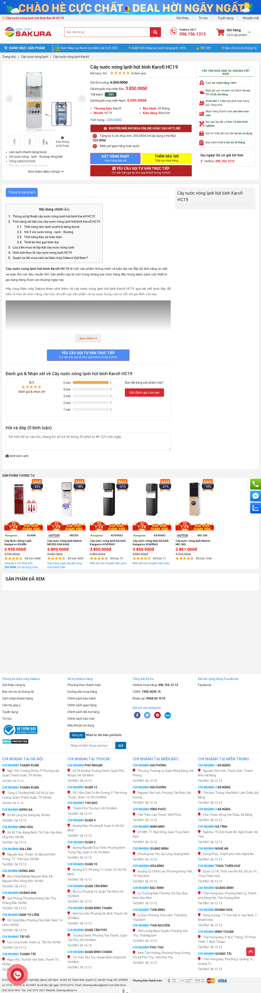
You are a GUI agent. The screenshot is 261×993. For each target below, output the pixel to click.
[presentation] (9, 99)
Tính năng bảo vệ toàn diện (43, 237)
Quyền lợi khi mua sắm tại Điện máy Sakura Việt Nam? (50, 258)
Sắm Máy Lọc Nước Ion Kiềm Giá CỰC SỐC (89, 48)
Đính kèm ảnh (17, 456)
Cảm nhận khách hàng (17, 698)
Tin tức (203, 18)
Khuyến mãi (251, 18)
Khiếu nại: (149, 698)
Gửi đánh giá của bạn (144, 393)
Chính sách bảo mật (81, 718)
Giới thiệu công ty (13, 685)
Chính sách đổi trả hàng (83, 712)
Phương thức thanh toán (84, 685)
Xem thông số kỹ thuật (62, 142)
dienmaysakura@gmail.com (98, 985)
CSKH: (147, 691)
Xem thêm (88, 338)
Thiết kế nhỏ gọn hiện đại (42, 242)
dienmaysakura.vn (66, 990)
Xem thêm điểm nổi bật (44, 171)
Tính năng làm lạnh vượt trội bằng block (51, 227)
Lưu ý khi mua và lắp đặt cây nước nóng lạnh (43, 247)
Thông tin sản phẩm (21, 192)
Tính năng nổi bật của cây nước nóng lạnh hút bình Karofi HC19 (56, 221)
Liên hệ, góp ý (11, 705)
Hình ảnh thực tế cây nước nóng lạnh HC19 (42, 252)
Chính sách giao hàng (82, 705)
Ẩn (67, 209)
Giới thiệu (182, 18)
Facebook (204, 685)
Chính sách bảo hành (81, 698)
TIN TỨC (204, 48)
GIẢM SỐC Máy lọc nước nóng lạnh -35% (157, 48)
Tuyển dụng (225, 18)
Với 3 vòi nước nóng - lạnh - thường (48, 232)
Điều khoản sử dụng (80, 725)
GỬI (120, 746)
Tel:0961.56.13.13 (12, 780)
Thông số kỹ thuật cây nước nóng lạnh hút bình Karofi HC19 (54, 216)
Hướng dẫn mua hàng (82, 691)
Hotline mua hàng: (155, 685)
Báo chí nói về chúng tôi (239, 48)
